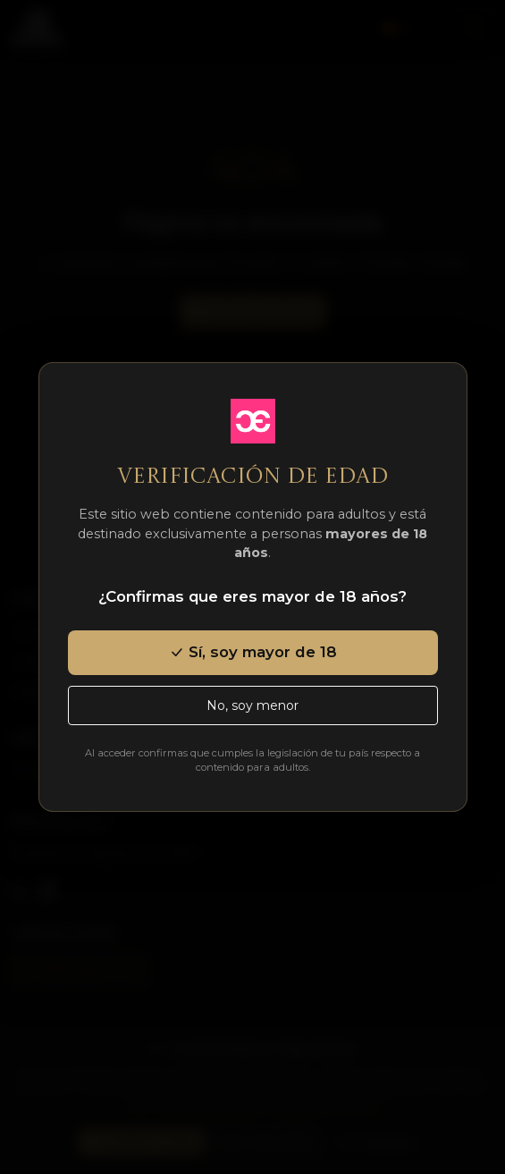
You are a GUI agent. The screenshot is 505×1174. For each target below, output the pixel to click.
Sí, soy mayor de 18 (253, 652)
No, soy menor (252, 705)
